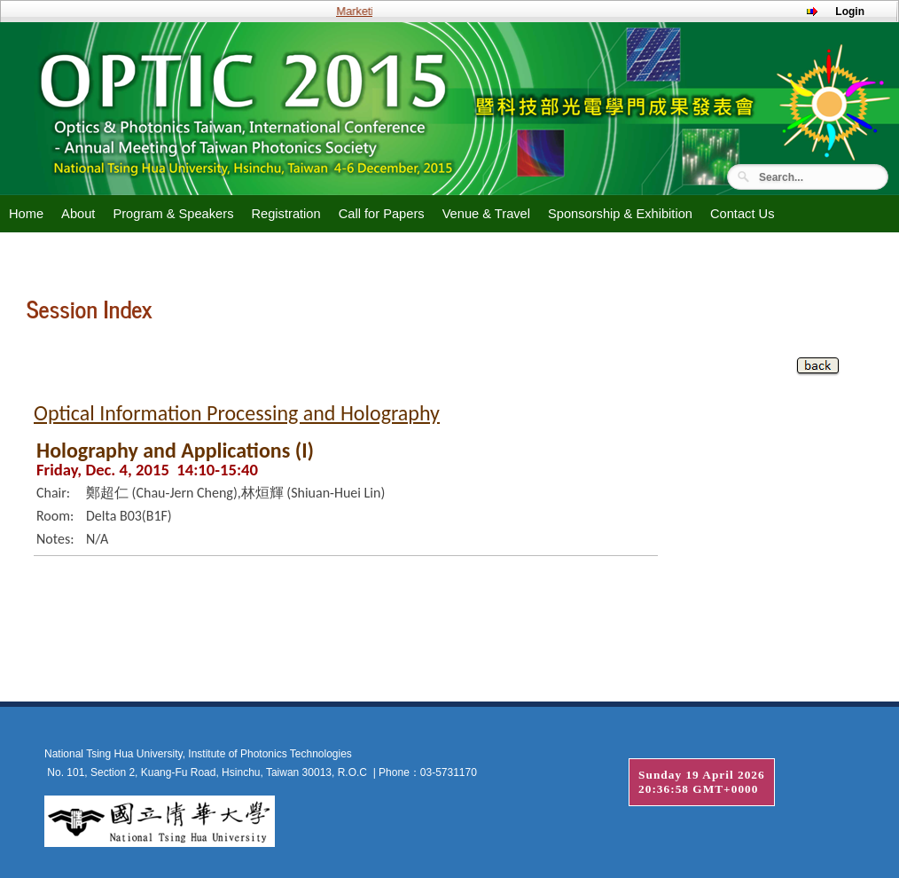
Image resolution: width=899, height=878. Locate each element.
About (78, 214)
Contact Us (742, 214)
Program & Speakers (173, 214)
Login (849, 11)
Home (26, 214)
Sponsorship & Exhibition (620, 214)
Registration (285, 214)
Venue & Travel (486, 214)
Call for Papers (382, 214)
